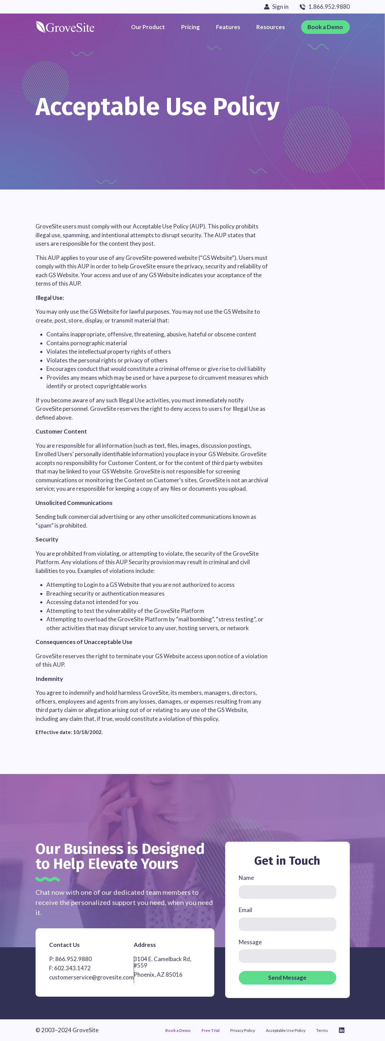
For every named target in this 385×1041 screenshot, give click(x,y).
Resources (270, 26)
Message (250, 942)
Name (246, 878)
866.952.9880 (73, 958)
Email (245, 910)
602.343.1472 (72, 968)
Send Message (287, 977)
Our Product (148, 26)
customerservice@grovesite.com (91, 977)
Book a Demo (325, 26)
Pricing (190, 26)
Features (228, 26)
